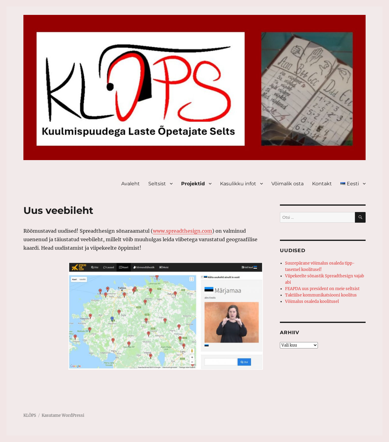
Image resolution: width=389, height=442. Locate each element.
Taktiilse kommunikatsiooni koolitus (321, 295)
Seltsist (157, 184)
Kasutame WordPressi (63, 415)
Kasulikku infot (238, 184)
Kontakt (322, 184)
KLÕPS (29, 415)
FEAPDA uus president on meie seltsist (322, 288)
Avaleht (130, 184)
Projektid (193, 184)
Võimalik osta (287, 184)
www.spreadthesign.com (182, 231)
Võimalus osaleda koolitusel (312, 301)
